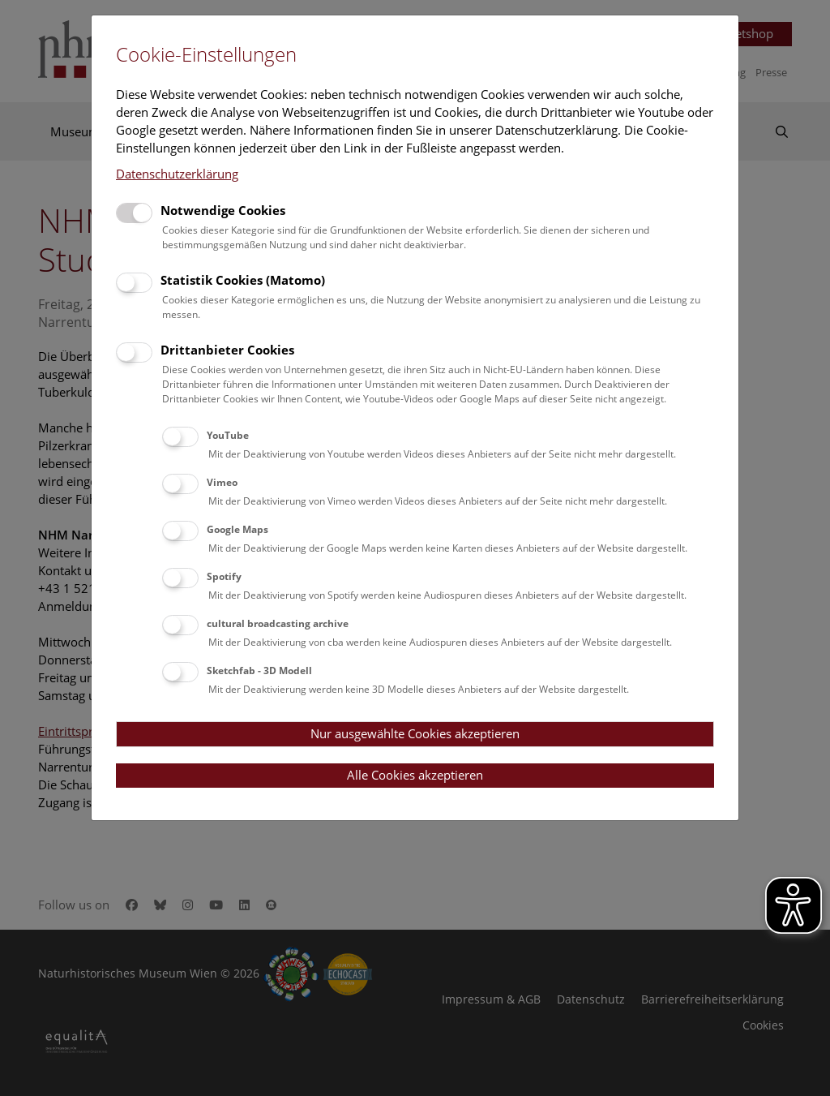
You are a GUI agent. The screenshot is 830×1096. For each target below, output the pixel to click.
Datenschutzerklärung (177, 173)
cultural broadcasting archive (278, 623)
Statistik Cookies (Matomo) (242, 280)
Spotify (224, 576)
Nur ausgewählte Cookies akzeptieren (415, 733)
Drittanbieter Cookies (227, 350)
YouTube (228, 435)
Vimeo (222, 482)
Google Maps (237, 529)
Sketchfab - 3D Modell (259, 670)
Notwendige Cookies (222, 210)
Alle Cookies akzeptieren (415, 775)
